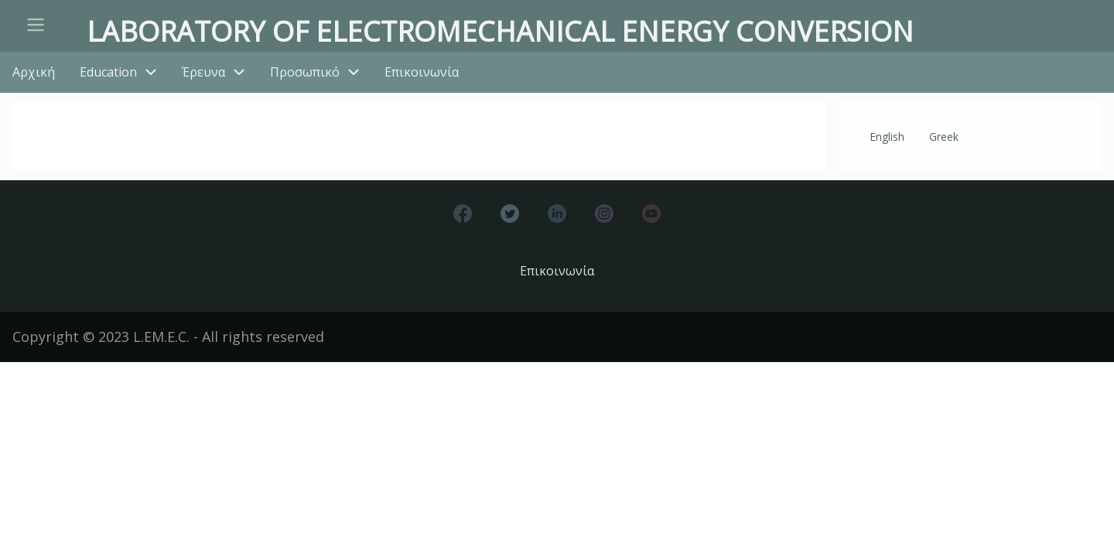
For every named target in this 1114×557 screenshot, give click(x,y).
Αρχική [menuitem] (33, 71)
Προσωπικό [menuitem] (305, 71)
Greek (944, 136)
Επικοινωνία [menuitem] (421, 71)
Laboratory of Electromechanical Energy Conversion (500, 31)
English (887, 136)
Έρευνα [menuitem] (203, 71)
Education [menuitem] (108, 71)
